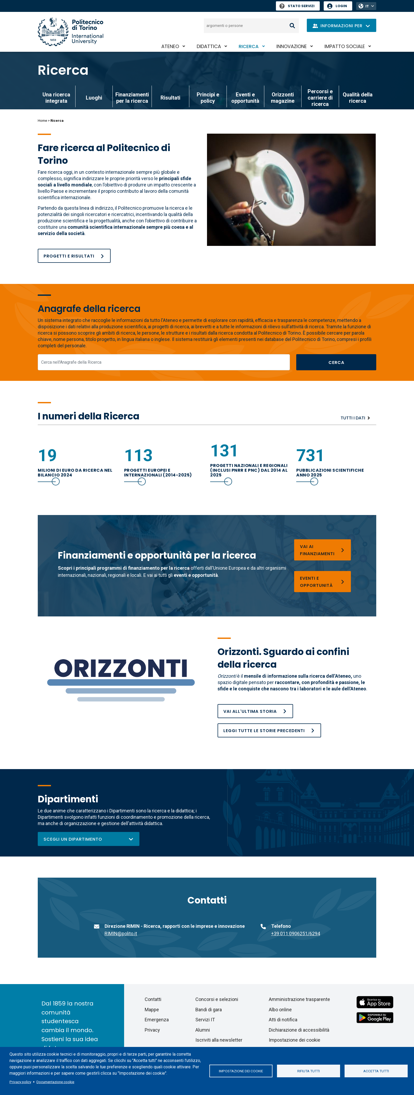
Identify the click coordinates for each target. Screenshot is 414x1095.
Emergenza (157, 1019)
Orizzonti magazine (282, 97)
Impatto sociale (344, 46)
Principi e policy (208, 97)
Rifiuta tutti (308, 1071)
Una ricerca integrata (56, 97)
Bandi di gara (208, 1009)
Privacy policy (20, 1082)
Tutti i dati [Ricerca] (353, 418)
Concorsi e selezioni (216, 999)
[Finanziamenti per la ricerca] (322, 549)
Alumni (202, 1030)
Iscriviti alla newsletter (218, 1040)
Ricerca (249, 46)
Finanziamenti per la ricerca (132, 97)
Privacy (152, 1030)
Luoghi (94, 98)
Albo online (280, 1009)
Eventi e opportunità (245, 97)
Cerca (336, 362)
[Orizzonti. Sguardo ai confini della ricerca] (269, 730)
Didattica (209, 46)
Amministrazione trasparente (299, 999)
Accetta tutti (376, 1071)
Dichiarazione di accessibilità (299, 1030)
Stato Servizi (296, 5)
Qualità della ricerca (358, 97)
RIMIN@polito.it (121, 933)
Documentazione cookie (55, 1082)
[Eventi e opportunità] (322, 581)
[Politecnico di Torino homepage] (70, 31)
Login (341, 5)
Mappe (152, 1009)
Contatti (153, 999)
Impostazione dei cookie (241, 1071)
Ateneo (170, 46)
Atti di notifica (283, 1019)
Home (42, 121)
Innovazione (291, 46)
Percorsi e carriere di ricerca (320, 97)
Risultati (170, 98)
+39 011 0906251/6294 (295, 933)
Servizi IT (205, 1019)
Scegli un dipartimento (89, 839)
